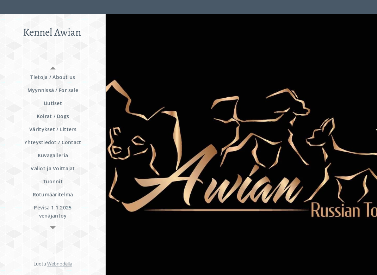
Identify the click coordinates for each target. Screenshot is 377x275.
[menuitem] (53, 77)
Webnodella (59, 264)
